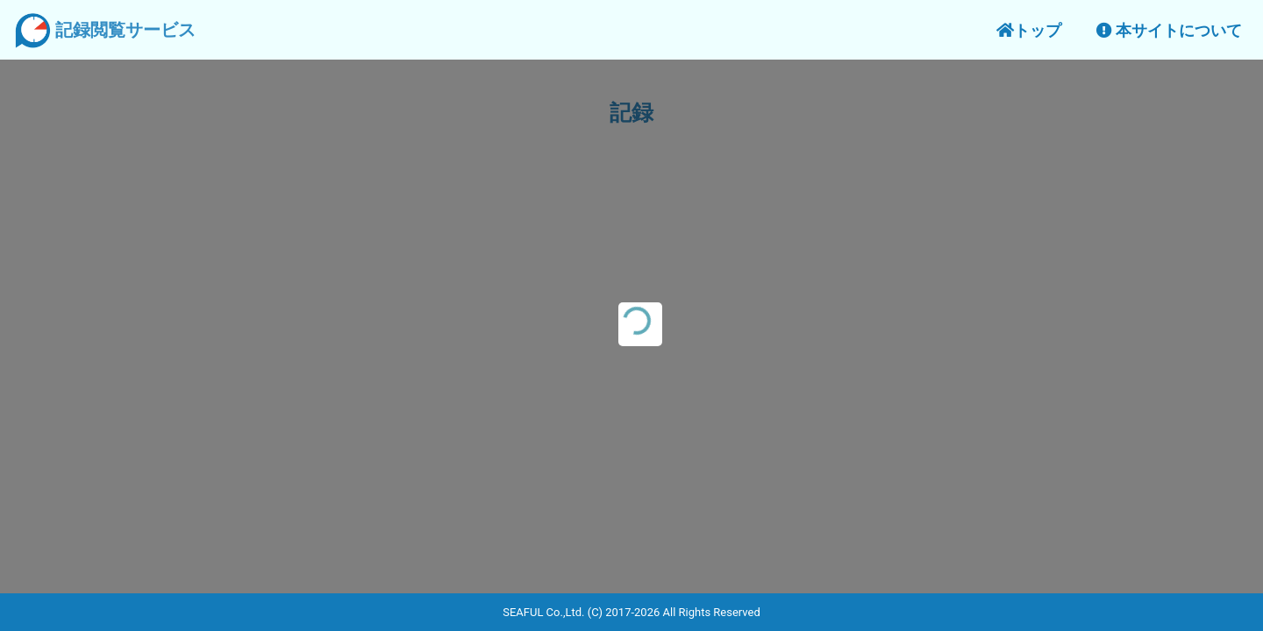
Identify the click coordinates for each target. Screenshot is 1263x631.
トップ (1028, 30)
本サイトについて (1169, 30)
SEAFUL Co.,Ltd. (543, 612)
